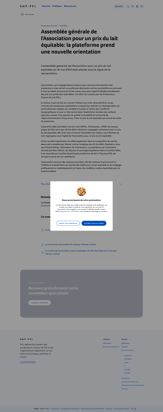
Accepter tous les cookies (94, 223)
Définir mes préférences (68, 223)
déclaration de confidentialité (69, 211)
